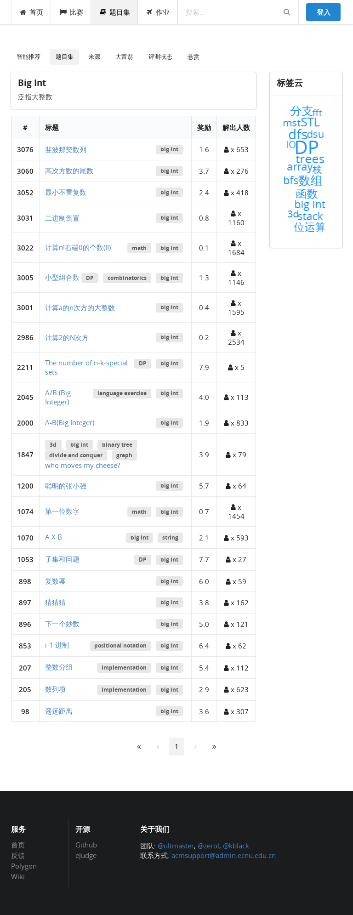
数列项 (55, 688)
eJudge (86, 855)
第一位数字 (62, 511)
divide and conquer (75, 455)
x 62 (236, 645)
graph (124, 455)
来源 (94, 56)
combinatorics (127, 278)
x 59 (236, 581)
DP (90, 278)
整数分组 (59, 666)
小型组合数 (62, 277)
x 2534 (236, 337)
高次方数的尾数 (69, 170)
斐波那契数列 (65, 149)
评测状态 (160, 56)
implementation (124, 667)
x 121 (236, 624)
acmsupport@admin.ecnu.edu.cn (223, 855)
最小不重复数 (65, 192)
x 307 (236, 711)
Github (86, 845)
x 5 (236, 367)
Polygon (24, 865)
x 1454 (236, 511)
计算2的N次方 (67, 337)
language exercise (122, 393)
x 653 (236, 149)
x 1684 (236, 248)
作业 (158, 12)
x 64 (236, 485)
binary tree (117, 445)
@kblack (236, 845)
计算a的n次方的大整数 (80, 307)
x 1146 (236, 277)
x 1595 (236, 307)
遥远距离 (59, 711)
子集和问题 (62, 558)
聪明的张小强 (65, 485)
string (170, 537)
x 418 (236, 192)
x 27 (236, 559)
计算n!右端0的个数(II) (78, 247)
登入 (323, 12)
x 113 (236, 397)
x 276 (236, 171)
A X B (53, 536)
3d (53, 445)
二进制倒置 (62, 217)
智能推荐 (28, 56)
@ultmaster (176, 845)
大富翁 (124, 56)
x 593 (236, 537)
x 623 (236, 689)
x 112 (236, 667)
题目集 (114, 12)
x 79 (236, 454)
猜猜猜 (55, 602)
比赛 (71, 12)
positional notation (120, 645)
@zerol (208, 845)
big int (169, 149)
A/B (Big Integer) (58, 397)
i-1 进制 (57, 644)
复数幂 (55, 580)
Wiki (18, 876)
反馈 (18, 855)
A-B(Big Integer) (69, 422)
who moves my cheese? (82, 465)
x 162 (236, 602)
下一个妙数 (62, 623)
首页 (31, 12)
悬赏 (193, 56)
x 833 (236, 422)
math (139, 248)
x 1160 (236, 218)
